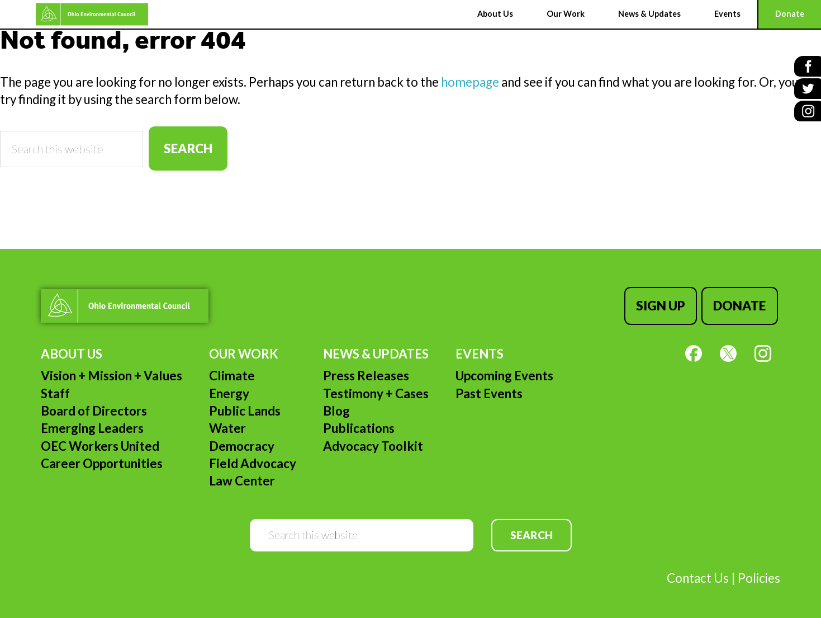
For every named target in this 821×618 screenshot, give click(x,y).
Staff (55, 389)
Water (227, 423)
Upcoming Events (504, 371)
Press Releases (366, 371)
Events (479, 349)
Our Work (243, 349)
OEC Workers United (100, 441)
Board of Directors (94, 406)
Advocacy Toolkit (373, 441)
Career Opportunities (102, 458)
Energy (229, 389)
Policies (759, 573)
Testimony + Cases (376, 389)
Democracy (241, 441)
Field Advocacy (252, 458)
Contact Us (698, 573)
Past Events (489, 389)
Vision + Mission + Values (111, 371)
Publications (359, 423)
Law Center (242, 476)
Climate (232, 371)
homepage (470, 81)
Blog (336, 406)
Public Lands (245, 406)
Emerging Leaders (92, 423)
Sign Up (665, 303)
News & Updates (376, 349)
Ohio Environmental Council (59, 14)
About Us (71, 349)
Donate (741, 303)
